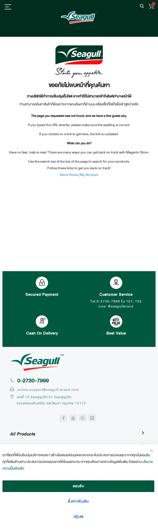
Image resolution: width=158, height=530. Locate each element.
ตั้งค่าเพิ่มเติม (78, 501)
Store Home (69, 175)
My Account (89, 175)
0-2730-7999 (33, 380)
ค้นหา (142, 6)
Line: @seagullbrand (116, 306)
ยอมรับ (78, 486)
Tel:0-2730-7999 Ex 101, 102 (116, 301)
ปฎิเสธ (78, 517)
